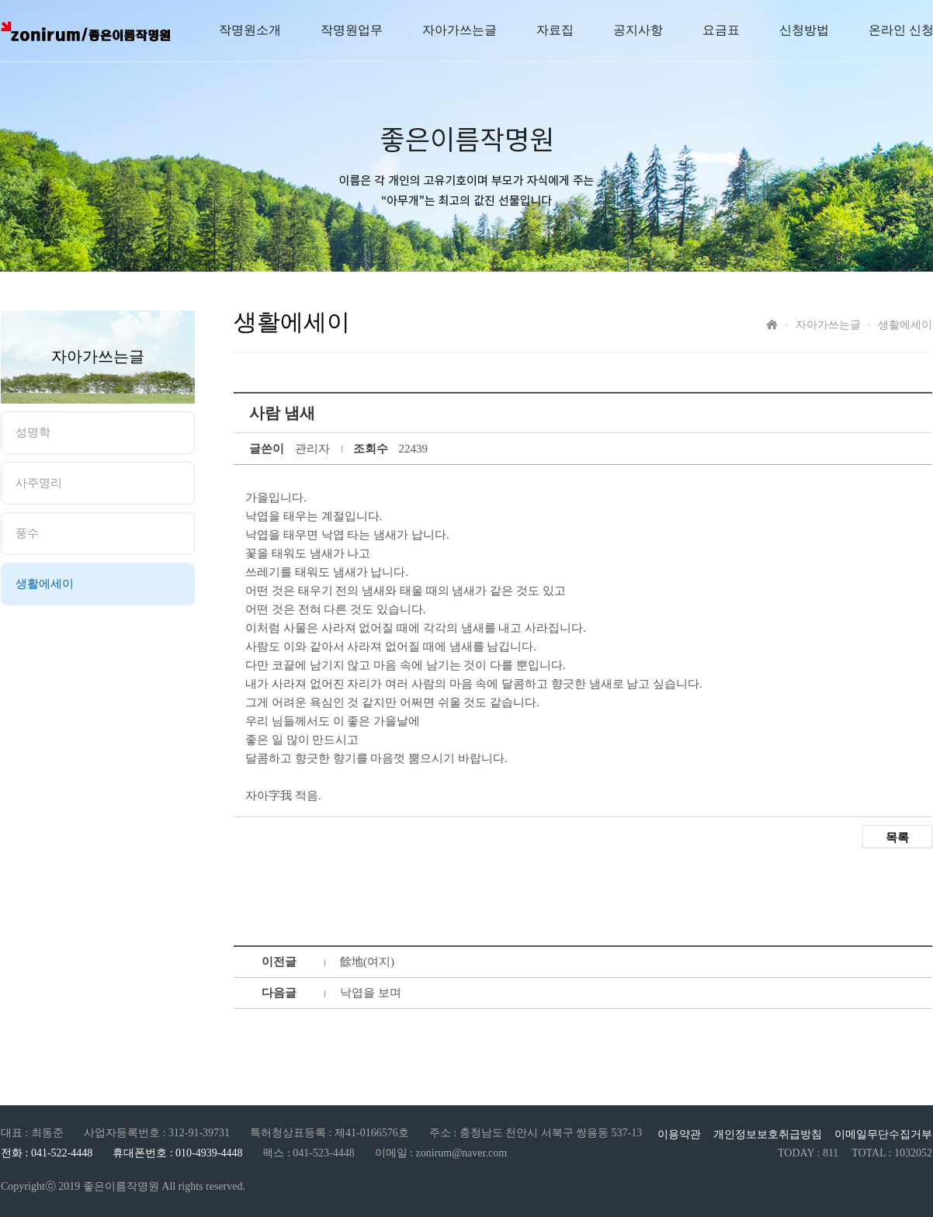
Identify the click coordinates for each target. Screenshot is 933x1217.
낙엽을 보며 (370, 992)
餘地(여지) (367, 961)
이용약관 (679, 1134)
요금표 (721, 29)
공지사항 (638, 29)
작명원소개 (250, 29)
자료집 (555, 29)
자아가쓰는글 (459, 29)
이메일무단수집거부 (883, 1134)
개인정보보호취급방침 (767, 1134)
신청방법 (804, 29)
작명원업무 (352, 29)
